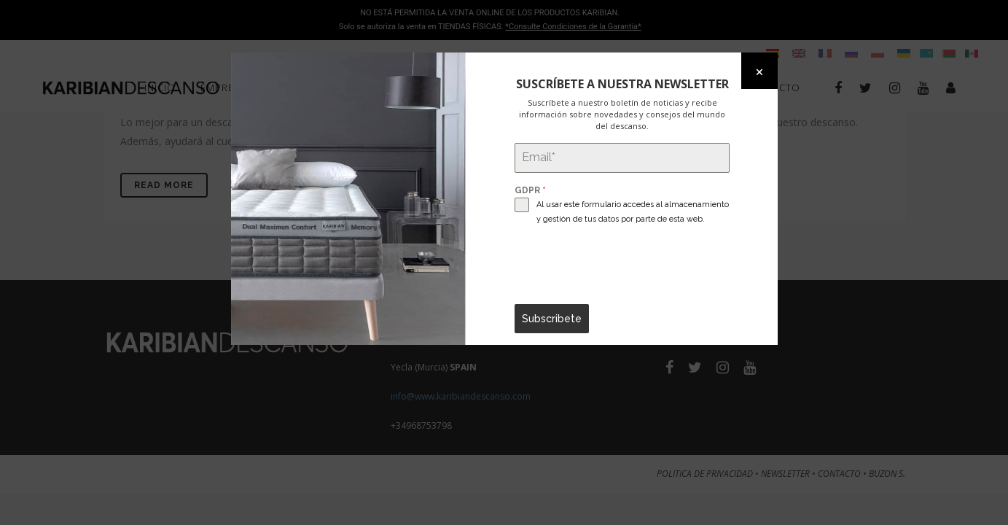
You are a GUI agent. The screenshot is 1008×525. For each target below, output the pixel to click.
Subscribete (552, 318)
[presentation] (622, 265)
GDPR (530, 190)
